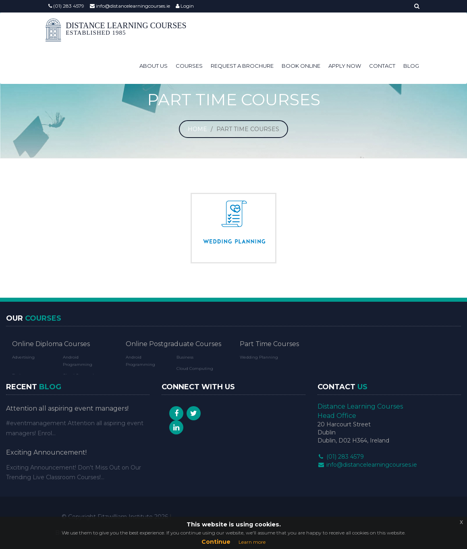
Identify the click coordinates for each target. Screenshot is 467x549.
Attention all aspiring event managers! (67, 408)
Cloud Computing (194, 368)
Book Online (301, 66)
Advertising (23, 357)
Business (184, 357)
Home (197, 129)
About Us (153, 66)
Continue (215, 541)
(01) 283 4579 (66, 6)
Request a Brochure (242, 66)
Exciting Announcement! (46, 452)
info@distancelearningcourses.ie (130, 6)
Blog (411, 66)
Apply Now (344, 66)
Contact (382, 66)
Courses (189, 66)
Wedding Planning (259, 357)
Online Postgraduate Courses (173, 344)
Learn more (252, 542)
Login (185, 6)
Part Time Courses (269, 344)
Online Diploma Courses (51, 344)
